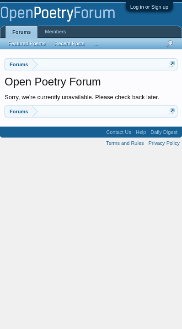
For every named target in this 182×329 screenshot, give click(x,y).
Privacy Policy (164, 143)
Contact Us (118, 132)
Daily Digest (163, 132)
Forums (21, 32)
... (96, 43)
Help (141, 132)
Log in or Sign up (149, 7)
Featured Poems (26, 43)
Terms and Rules (125, 143)
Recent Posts (69, 43)
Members (55, 31)
